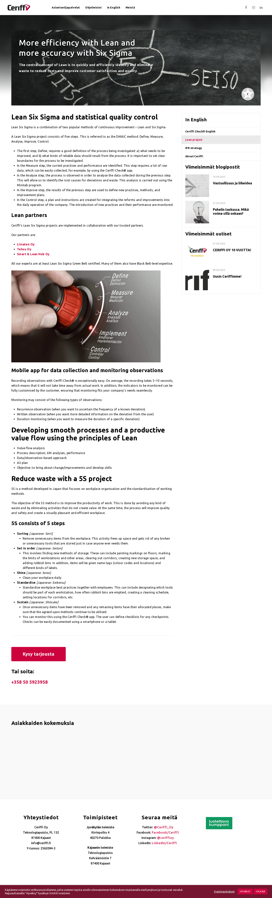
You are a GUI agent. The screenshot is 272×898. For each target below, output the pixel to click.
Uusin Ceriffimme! (227, 276)
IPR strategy (193, 148)
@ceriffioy (165, 837)
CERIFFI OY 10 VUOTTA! (232, 250)
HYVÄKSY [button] (245, 891)
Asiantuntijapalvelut (66, 7)
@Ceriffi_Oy (163, 827)
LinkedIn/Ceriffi (164, 843)
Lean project (193, 139)
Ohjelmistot (93, 7)
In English (113, 7)
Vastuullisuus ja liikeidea (232, 183)
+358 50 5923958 (29, 682)
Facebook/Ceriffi (165, 832)
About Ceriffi (194, 156)
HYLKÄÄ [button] (260, 891)
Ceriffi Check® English (200, 131)
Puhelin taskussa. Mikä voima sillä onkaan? (231, 211)
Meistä (130, 7)
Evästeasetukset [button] (224, 891)
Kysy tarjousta (38, 654)
